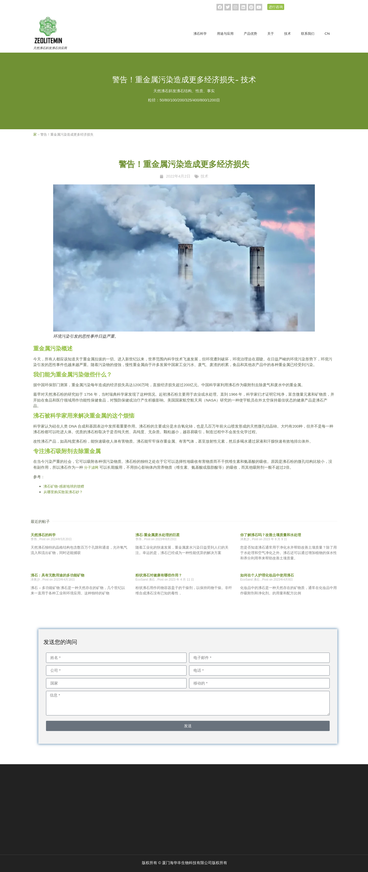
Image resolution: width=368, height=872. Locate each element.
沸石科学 (200, 33)
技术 (287, 33)
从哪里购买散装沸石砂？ (63, 492)
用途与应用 (225, 33)
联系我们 (307, 33)
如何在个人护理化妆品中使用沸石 (267, 575)
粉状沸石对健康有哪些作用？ (158, 575)
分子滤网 (91, 467)
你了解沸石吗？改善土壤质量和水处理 (270, 535)
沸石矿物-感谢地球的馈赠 (63, 486)
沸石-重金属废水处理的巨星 (157, 535)
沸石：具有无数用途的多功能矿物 (57, 575)
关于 (270, 33)
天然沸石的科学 (43, 535)
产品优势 (250, 33)
